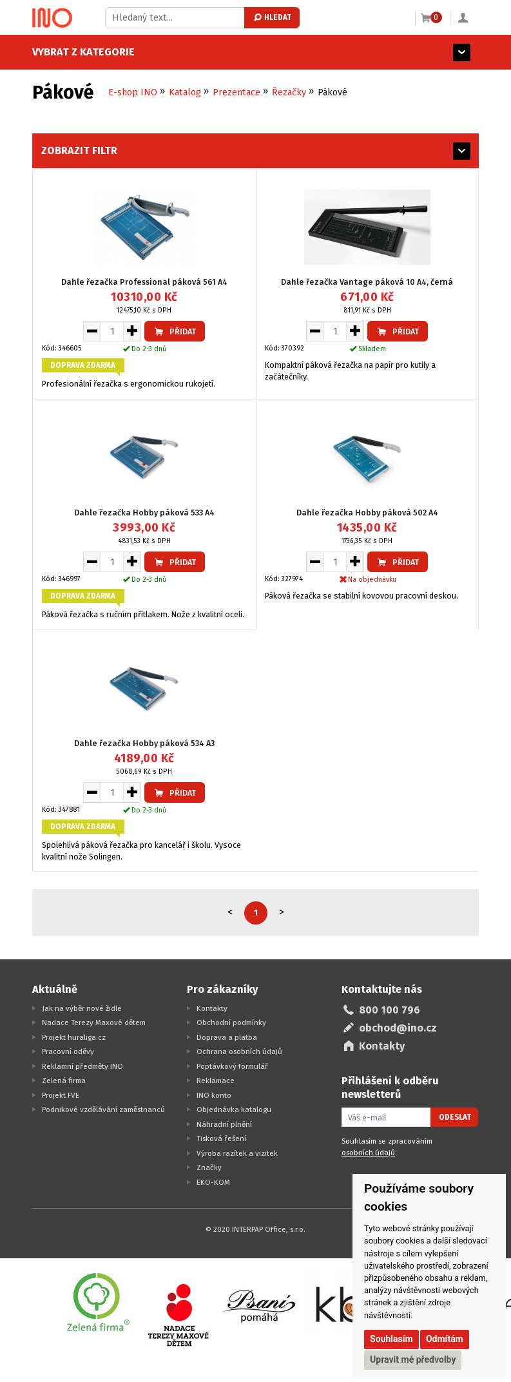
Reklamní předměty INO (82, 1066)
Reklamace (216, 1080)
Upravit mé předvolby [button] (413, 1359)
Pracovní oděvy (68, 1051)
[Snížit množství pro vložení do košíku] (92, 331)
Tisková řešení (221, 1138)
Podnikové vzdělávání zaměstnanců (103, 1109)
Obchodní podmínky (231, 1022)
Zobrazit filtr (79, 150)
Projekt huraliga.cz (74, 1037)
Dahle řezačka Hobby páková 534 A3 (144, 743)
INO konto (214, 1095)
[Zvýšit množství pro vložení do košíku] (132, 331)
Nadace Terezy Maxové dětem (94, 1022)
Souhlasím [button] (391, 1339)
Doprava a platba (227, 1037)
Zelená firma (64, 1080)
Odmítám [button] (444, 1339)
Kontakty (212, 1008)
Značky (209, 1167)
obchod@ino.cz (398, 1028)
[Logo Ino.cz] (52, 18)
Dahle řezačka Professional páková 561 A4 (144, 282)
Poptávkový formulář (232, 1066)
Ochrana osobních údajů (239, 1051)
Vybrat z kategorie (83, 52)
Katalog (185, 92)
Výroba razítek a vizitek (237, 1153)
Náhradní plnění (224, 1124)
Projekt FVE (60, 1095)
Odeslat (455, 1117)
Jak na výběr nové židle (82, 1008)
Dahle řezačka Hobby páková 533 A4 (144, 512)
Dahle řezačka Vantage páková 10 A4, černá (367, 282)
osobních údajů (368, 1152)
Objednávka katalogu (234, 1109)
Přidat (174, 331)
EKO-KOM (213, 1182)
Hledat (271, 17)
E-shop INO (132, 92)
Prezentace (236, 92)
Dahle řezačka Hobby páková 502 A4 (367, 512)
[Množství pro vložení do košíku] (112, 331)
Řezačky (289, 92)
